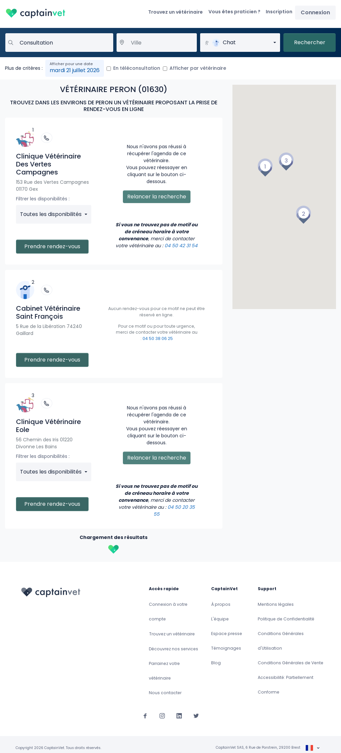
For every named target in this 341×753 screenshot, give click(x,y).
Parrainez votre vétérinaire (164, 671)
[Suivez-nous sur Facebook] (145, 715)
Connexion (315, 12)
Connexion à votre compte (168, 611)
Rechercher (309, 42)
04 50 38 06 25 (158, 338)
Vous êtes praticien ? (234, 11)
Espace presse (226, 633)
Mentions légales (276, 604)
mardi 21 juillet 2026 (75, 70)
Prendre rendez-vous (52, 246)
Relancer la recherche (156, 196)
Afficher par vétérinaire (198, 68)
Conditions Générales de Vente (290, 663)
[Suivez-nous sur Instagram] (162, 715)
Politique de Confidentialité (286, 619)
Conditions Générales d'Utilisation (281, 641)
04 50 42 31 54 (181, 245)
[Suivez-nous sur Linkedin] (179, 715)
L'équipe (220, 619)
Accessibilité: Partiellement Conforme (285, 685)
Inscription (279, 11)
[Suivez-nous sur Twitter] (196, 715)
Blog (216, 663)
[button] (265, 167)
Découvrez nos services (173, 649)
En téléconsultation (136, 68)
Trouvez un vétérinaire (175, 12)
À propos (220, 604)
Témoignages (226, 648)
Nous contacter (165, 693)
